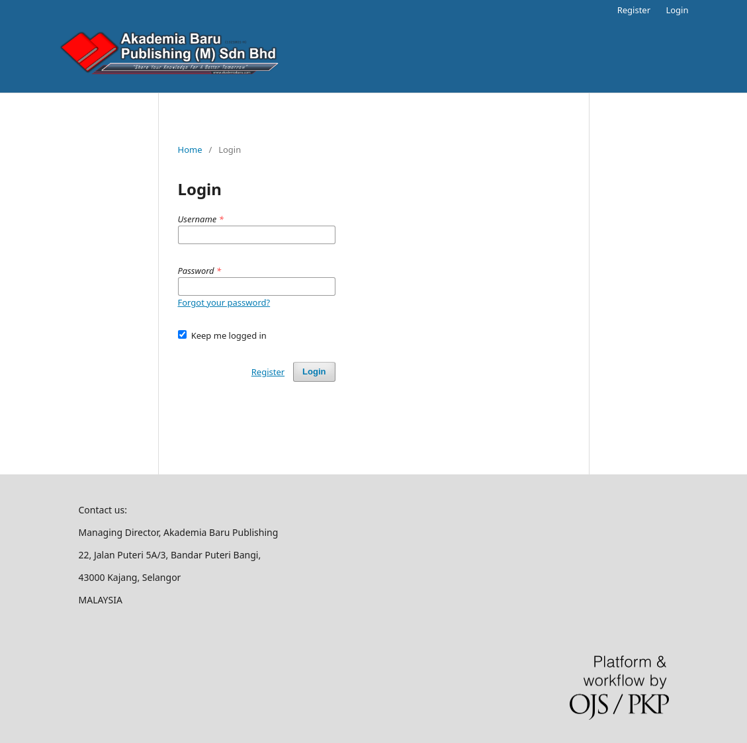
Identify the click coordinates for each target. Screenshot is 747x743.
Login (677, 10)
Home (190, 149)
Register (633, 10)
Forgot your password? (224, 302)
